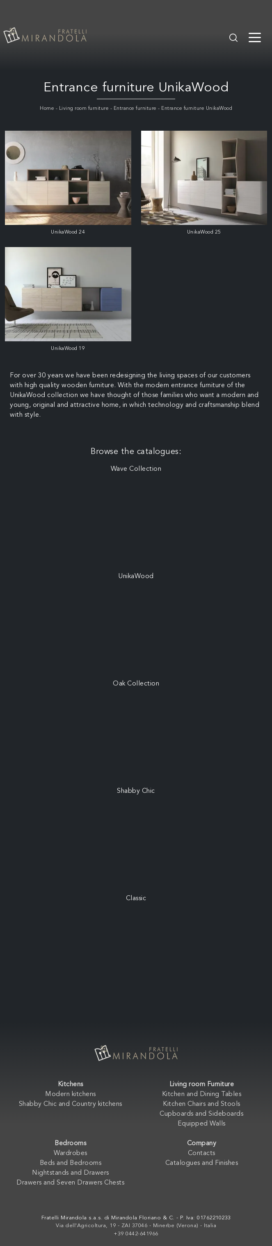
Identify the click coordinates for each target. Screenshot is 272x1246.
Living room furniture (84, 108)
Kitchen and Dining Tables (202, 1094)
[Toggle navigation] (255, 37)
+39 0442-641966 (136, 1234)
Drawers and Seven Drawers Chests (70, 1183)
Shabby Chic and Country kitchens (70, 1104)
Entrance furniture (135, 108)
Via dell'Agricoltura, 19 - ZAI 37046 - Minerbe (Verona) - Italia (136, 1225)
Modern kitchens (70, 1094)
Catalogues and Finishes (201, 1163)
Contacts (201, 1153)
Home (47, 108)
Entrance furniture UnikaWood (196, 108)
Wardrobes (70, 1153)
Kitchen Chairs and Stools (201, 1104)
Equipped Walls (202, 1124)
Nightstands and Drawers (70, 1173)
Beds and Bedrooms (71, 1163)
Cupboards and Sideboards (201, 1114)
